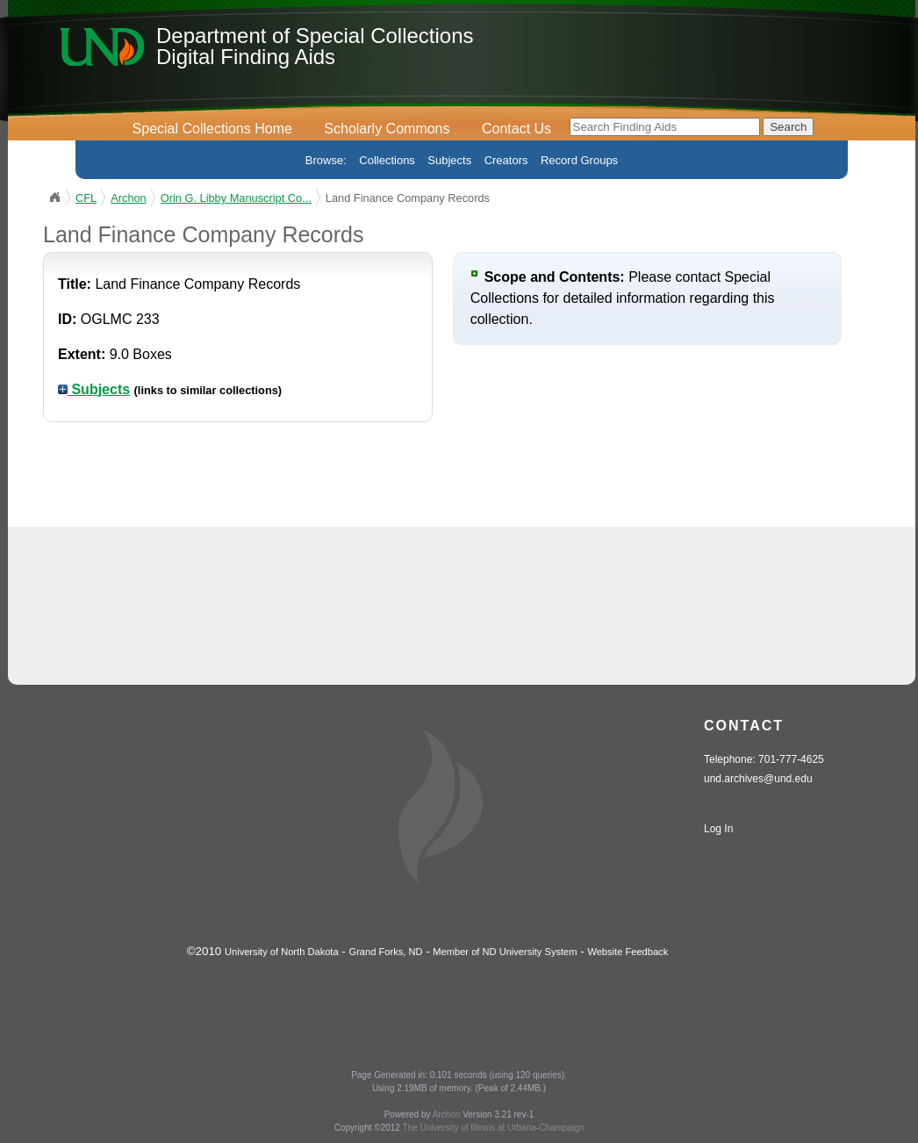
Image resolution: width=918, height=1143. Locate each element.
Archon (129, 198)
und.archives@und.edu (758, 779)
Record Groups (579, 160)
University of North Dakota (282, 951)
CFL (86, 198)
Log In (718, 829)
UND (54, 197)
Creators (506, 160)
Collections (387, 160)
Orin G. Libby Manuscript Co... (236, 198)
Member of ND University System (505, 951)
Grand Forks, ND (386, 951)
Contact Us (516, 128)
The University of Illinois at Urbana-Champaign (494, 1127)
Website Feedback (627, 951)
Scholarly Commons (386, 128)
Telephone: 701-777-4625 (764, 759)
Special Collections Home (212, 128)
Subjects (449, 160)
